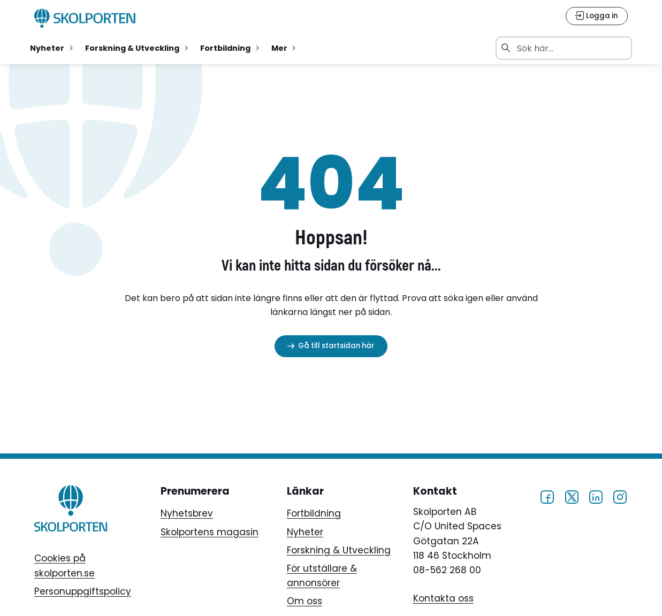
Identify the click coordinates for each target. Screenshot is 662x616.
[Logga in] (597, 16)
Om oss (304, 601)
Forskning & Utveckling (339, 550)
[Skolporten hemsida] (85, 18)
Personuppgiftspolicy (82, 591)
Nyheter (305, 532)
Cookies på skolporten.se (64, 565)
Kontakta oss (443, 598)
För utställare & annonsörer (322, 575)
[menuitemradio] (52, 48)
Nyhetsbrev (187, 513)
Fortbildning (314, 513)
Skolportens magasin (209, 532)
